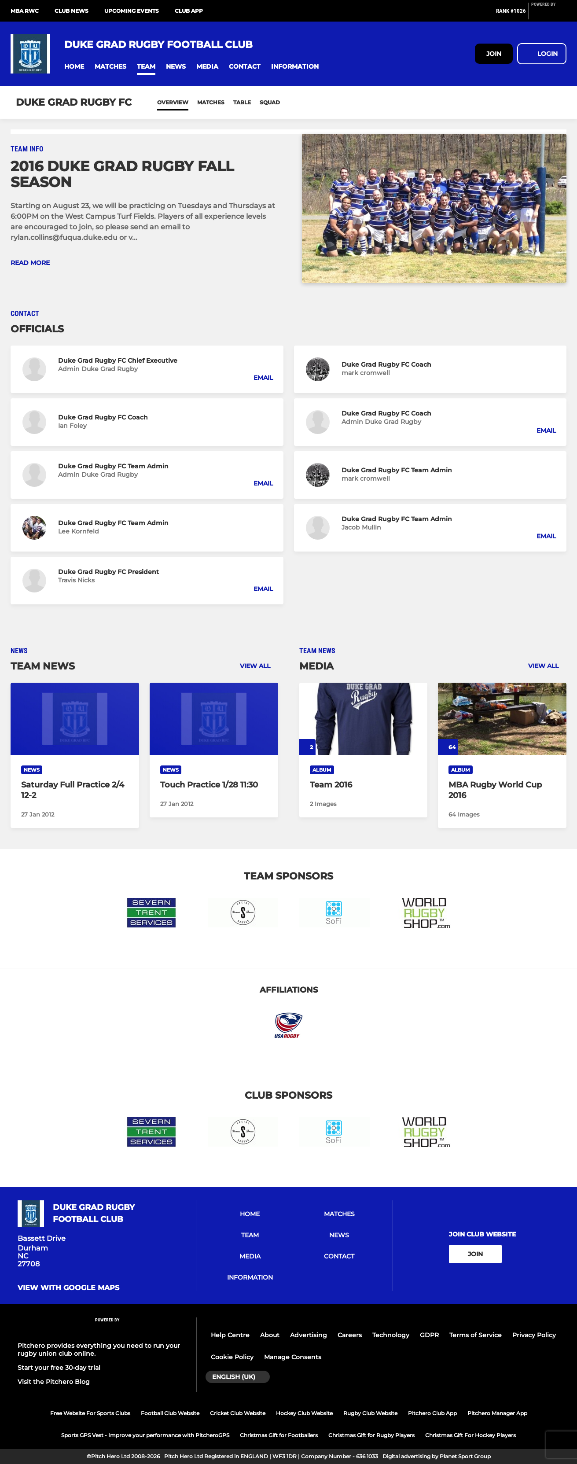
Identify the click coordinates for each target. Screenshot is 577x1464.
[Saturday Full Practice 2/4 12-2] (75, 719)
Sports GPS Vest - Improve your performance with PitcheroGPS (145, 1435)
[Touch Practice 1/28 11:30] (214, 719)
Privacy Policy (534, 1335)
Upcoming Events (131, 10)
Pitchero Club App (432, 1413)
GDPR (429, 1335)
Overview (172, 102)
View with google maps (68, 1288)
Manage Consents (292, 1357)
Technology (390, 1335)
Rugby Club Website (370, 1413)
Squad (270, 102)
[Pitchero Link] (548, 14)
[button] (74, 66)
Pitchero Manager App (497, 1413)
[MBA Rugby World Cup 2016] (502, 719)
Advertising (308, 1335)
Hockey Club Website (304, 1413)
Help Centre (230, 1335)
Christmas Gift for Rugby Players (371, 1435)
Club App (189, 10)
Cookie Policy (232, 1357)
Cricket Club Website (237, 1413)
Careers (350, 1335)
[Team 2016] (363, 719)
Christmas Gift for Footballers (279, 1435)
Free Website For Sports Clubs (90, 1413)
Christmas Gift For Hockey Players (470, 1435)
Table (242, 102)
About (269, 1335)
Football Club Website (170, 1413)
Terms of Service (475, 1335)
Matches (210, 102)
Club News (71, 10)
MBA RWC (25, 10)
